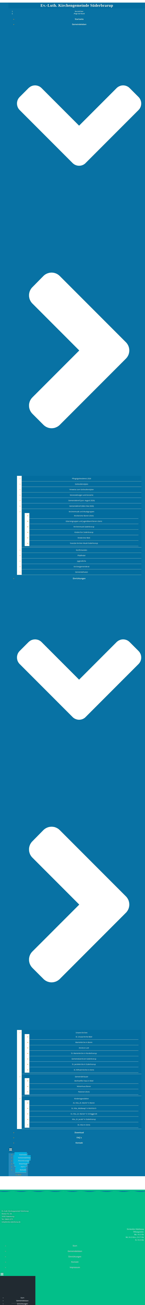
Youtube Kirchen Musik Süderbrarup (85, 536)
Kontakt (80, 1127)
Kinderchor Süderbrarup (85, 525)
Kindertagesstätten (82, 1083)
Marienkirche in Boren (85, 1026)
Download (80, 1116)
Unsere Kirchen (83, 1017)
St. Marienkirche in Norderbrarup (85, 1037)
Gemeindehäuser (82, 1061)
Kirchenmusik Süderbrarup (85, 519)
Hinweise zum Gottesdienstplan (83, 482)
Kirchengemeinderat (83, 559)
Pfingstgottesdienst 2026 (82, 471)
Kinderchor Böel (85, 530)
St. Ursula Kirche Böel (85, 1021)
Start (75, 1230)
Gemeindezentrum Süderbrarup (85, 1043)
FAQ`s (80, 1121)
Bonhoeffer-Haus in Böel (85, 1065)
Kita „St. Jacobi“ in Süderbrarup (85, 1103)
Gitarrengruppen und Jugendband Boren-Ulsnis (85, 514)
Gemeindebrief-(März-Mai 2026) (82, 499)
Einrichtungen (26, 1145)
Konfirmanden (82, 543)
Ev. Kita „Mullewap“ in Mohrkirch (85, 1092)
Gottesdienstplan (82, 477)
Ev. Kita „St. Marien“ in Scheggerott (85, 1098)
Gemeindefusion (82, 565)
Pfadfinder (83, 548)
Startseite (80, 20)
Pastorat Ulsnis (85, 1076)
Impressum (75, 1251)
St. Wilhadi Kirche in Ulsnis (85, 1054)
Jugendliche (82, 554)
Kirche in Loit (85, 1032)
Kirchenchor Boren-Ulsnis (85, 508)
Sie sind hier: (80, 12)
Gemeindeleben (27, 1142)
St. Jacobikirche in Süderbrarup (85, 1048)
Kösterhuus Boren (85, 1070)
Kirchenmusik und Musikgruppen (82, 504)
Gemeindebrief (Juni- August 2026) (83, 493)
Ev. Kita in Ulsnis (85, 1109)
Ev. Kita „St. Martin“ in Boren (85, 1087)
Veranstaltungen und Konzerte (82, 488)
